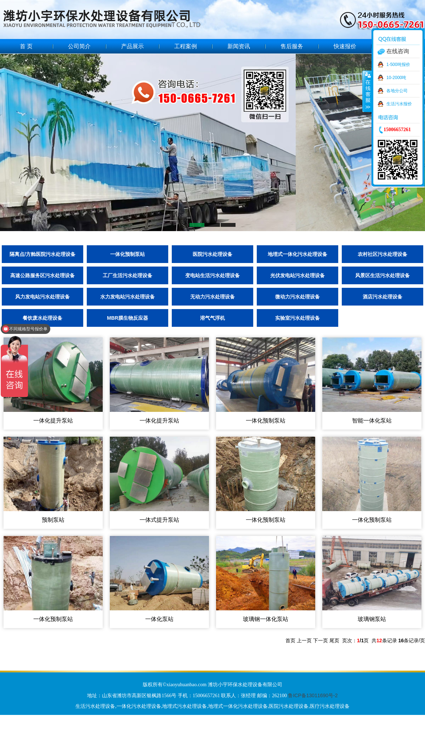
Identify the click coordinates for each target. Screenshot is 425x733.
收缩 (367, 91)
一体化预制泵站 (127, 254)
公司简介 (79, 46)
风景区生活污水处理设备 (382, 275)
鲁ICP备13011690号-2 (313, 695)
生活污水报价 (399, 103)
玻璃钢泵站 (372, 619)
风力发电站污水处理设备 (42, 297)
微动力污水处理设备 (297, 297)
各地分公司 (397, 90)
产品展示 (132, 46)
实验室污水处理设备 (297, 318)
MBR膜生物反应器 (127, 318)
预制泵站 (53, 520)
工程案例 (185, 46)
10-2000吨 (396, 77)
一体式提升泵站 (159, 520)
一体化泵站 (159, 619)
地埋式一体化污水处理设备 (297, 254)
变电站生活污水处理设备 (212, 275)
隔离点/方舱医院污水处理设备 (42, 254)
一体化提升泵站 (53, 421)
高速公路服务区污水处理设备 (42, 275)
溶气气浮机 (212, 318)
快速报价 (345, 46)
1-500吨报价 (398, 64)
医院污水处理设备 (212, 254)
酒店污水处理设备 (382, 297)
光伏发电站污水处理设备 (297, 275)
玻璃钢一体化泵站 (265, 619)
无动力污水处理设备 (212, 297)
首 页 (26, 46)
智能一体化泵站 (372, 421)
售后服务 (291, 46)
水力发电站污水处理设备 (127, 297)
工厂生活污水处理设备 (127, 275)
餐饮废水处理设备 (42, 318)
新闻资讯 (238, 46)
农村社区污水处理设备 (382, 254)
